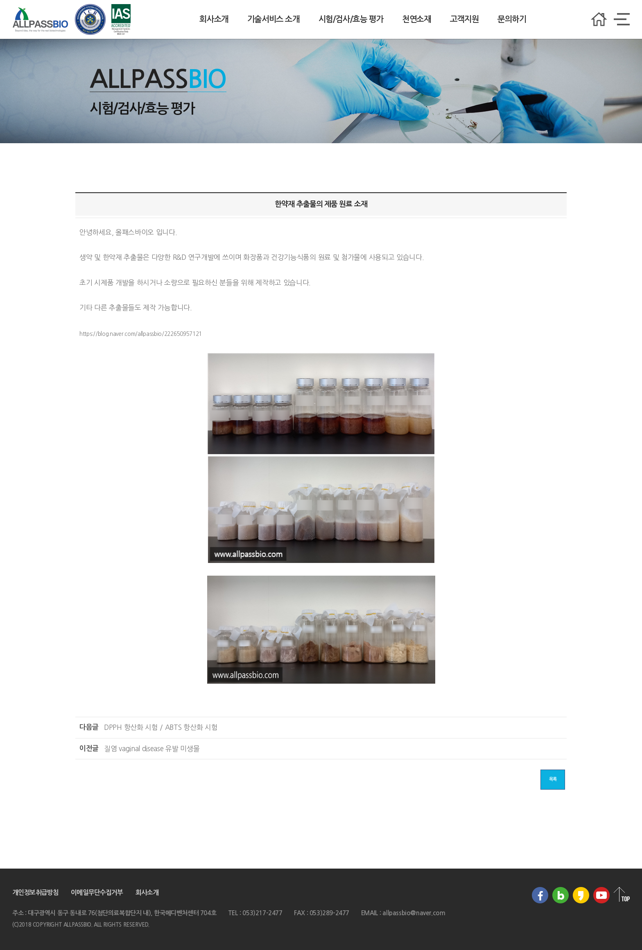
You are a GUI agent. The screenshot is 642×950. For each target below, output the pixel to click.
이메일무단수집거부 (97, 892)
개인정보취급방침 (35, 892)
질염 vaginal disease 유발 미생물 (152, 748)
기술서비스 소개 (273, 19)
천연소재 (416, 19)
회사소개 (213, 19)
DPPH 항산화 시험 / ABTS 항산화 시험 (161, 727)
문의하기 (511, 19)
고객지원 (464, 19)
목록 (552, 779)
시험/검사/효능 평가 (351, 19)
